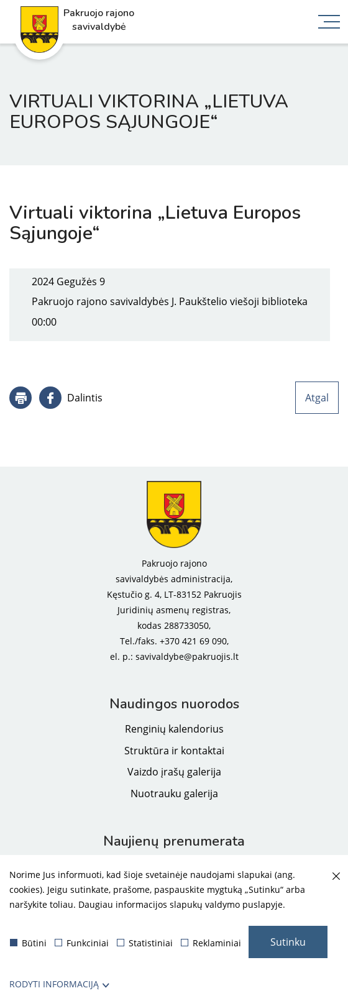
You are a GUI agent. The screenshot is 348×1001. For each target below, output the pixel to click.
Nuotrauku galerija (174, 793)
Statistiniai (145, 943)
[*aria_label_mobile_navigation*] (329, 23)
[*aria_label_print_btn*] (20, 397)
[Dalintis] (71, 397)
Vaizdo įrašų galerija (174, 772)
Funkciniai (82, 943)
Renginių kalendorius (174, 729)
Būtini (28, 943)
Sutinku (288, 942)
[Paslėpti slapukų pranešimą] (335, 876)
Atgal (317, 398)
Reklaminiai (211, 943)
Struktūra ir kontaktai (174, 750)
